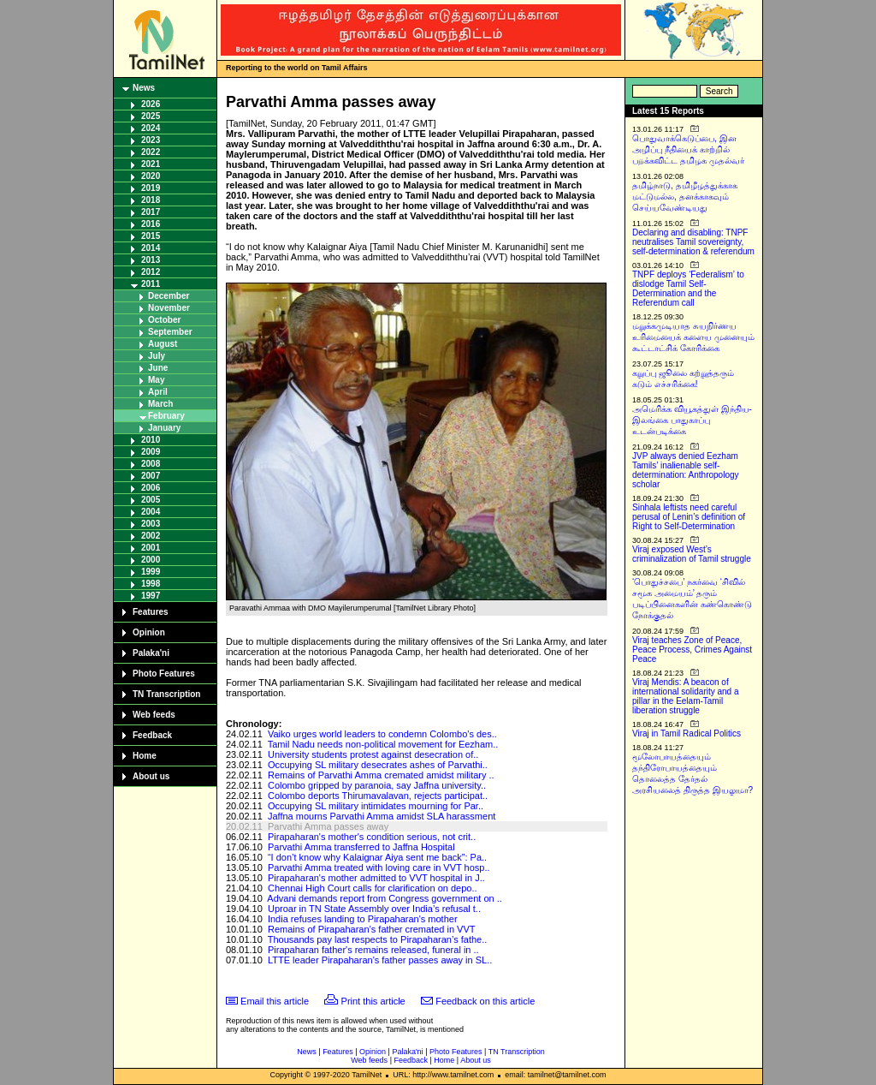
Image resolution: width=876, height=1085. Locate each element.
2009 (150, 451)
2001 (150, 547)
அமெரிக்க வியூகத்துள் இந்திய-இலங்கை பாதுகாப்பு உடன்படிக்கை (692, 420)
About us (151, 776)
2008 (150, 463)
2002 (150, 535)
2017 (150, 212)
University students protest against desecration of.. (373, 754)
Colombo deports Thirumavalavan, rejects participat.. (378, 795)
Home (145, 755)
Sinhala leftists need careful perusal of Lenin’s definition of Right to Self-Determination (688, 517)
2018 (150, 200)
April (158, 391)
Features (151, 612)
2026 (150, 104)
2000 (150, 559)
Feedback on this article (485, 1001)
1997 (150, 595)
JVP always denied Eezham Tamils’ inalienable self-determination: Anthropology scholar (685, 470)
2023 (150, 140)
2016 (150, 224)
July (156, 356)
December (168, 296)
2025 (150, 116)
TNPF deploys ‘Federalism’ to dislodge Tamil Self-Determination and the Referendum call (688, 288)
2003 (150, 523)
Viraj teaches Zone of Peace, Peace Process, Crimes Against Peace (692, 649)
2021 (150, 164)
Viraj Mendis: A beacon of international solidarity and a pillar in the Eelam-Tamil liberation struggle (685, 696)
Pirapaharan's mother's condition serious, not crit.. (372, 837)
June (158, 368)
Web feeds (154, 714)
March (160, 403)
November (169, 308)
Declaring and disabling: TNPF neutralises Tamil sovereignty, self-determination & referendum (693, 242)
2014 (150, 248)
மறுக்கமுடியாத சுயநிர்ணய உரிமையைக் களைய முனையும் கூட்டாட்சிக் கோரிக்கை (693, 337)
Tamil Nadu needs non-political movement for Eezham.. (383, 744)
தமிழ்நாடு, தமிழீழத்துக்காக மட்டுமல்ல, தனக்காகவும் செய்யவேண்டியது (684, 196)
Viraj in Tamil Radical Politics (686, 733)
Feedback (152, 735)
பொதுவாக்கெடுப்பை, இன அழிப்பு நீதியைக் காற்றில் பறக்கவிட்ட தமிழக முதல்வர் (688, 149)
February (166, 415)
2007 (150, 475)
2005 (150, 499)
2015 (150, 236)
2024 (150, 128)
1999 (150, 571)
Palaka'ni (151, 653)
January (164, 427)
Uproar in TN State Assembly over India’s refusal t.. (374, 908)
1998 (150, 583)
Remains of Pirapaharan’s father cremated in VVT (372, 929)
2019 (150, 188)
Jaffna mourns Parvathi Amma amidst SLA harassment (381, 816)
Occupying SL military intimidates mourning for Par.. (375, 806)
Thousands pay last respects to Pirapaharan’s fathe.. (378, 939)
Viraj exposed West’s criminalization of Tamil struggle (691, 554)
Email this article (274, 1001)
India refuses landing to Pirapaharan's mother (363, 919)
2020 (150, 176)
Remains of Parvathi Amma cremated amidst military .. (381, 775)
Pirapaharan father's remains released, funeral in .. (373, 950)
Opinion (149, 632)
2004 (150, 511)
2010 (150, 439)
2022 (150, 152)
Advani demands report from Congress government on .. (384, 898)
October (164, 320)
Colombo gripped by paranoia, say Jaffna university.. (377, 785)
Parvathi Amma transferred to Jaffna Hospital (361, 847)
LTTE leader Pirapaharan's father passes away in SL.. (380, 960)
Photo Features (164, 673)
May (156, 380)
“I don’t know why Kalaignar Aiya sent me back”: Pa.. (377, 857)
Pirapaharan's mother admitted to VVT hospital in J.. (376, 878)
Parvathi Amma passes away (328, 826)
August (162, 344)
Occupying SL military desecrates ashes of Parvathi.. (378, 765)
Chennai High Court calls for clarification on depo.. (372, 888)
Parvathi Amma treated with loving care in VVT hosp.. (379, 867)
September (170, 332)
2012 (150, 272)
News (144, 87)
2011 (150, 284)
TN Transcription (166, 694)
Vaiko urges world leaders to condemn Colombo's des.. (382, 734)
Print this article (373, 1001)
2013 (150, 260)
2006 (150, 487)
